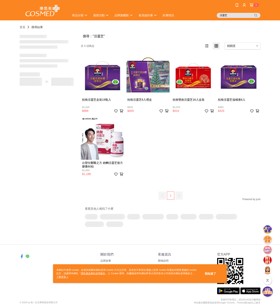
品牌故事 (105, 260)
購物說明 (163, 260)
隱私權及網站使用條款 (93, 273)
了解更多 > (62, 276)
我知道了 (210, 273)
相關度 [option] (231, 45)
